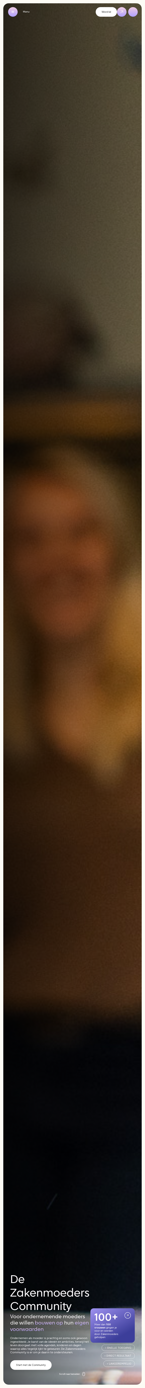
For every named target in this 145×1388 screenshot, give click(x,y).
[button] (13, 12)
